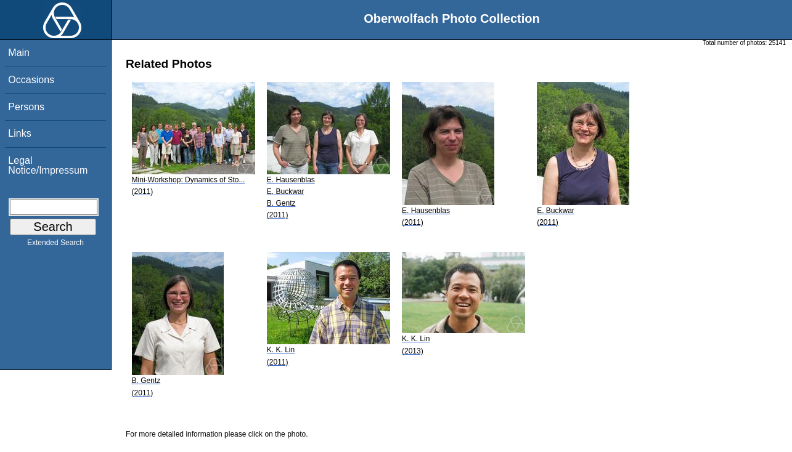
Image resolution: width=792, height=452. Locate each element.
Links (19, 133)
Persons (26, 107)
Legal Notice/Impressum (48, 165)
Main (19, 52)
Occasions (31, 80)
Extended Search (55, 245)
